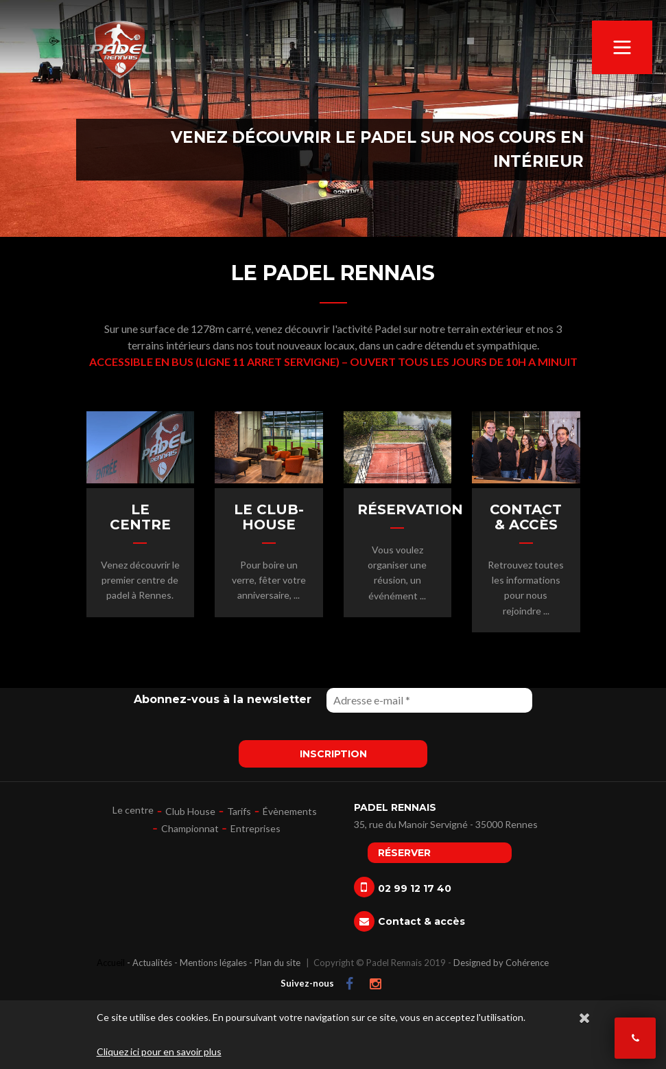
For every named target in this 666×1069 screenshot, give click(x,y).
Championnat (190, 828)
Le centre (133, 810)
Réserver (404, 853)
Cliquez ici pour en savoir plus (159, 1051)
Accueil (111, 962)
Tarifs (239, 811)
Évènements (290, 811)
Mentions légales (213, 962)
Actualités (152, 962)
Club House (190, 811)
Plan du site (277, 962)
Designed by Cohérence (501, 962)
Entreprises (255, 828)
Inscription (333, 754)
